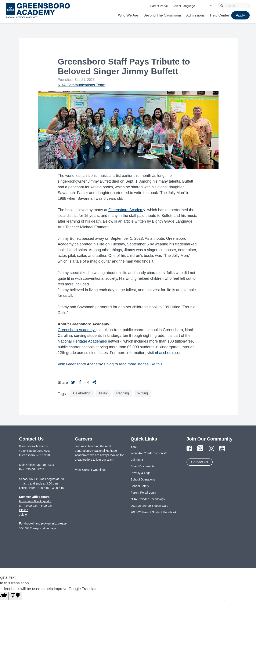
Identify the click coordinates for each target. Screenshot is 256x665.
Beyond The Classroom (162, 15)
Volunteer (137, 459)
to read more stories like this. (139, 364)
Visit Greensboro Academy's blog (86, 364)
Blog (134, 446)
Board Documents (142, 466)
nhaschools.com (169, 353)
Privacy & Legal (141, 473)
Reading (122, 393)
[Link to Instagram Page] (211, 448)
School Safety (140, 486)
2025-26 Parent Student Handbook (153, 512)
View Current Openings (90, 469)
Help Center (219, 15)
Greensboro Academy (126, 210)
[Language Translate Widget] (192, 5)
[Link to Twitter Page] (200, 448)
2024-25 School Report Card (149, 505)
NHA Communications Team (81, 85)
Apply (240, 15)
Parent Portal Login (143, 492)
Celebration (82, 393)
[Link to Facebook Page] (189, 448)
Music (103, 393)
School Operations (143, 479)
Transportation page (43, 528)
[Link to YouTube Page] (222, 448)
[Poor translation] (15, 596)
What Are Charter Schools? (149, 453)
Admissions (195, 15)
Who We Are (128, 15)
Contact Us (199, 462)
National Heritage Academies (82, 341)
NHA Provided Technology (148, 499)
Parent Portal (159, 6)
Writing (142, 393)
